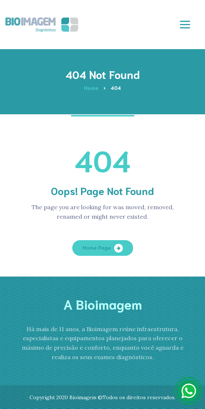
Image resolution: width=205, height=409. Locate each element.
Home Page (96, 247)
